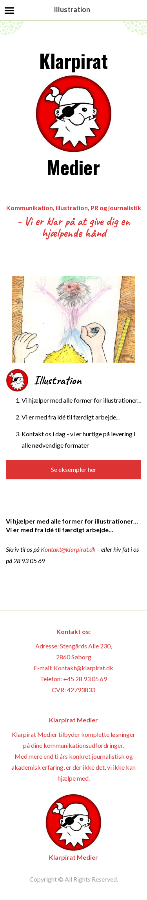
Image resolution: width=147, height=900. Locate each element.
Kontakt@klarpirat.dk (68, 549)
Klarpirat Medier (73, 114)
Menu (9, 10)
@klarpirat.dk (94, 667)
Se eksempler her (73, 469)
